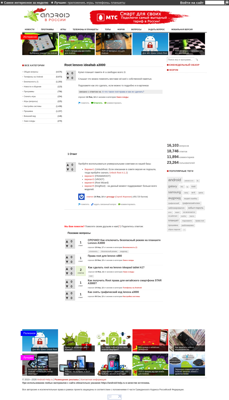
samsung (174, 192)
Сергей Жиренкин (124, 197)
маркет (177, 212)
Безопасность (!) (31, 82)
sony (186, 193)
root (90, 276)
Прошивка (28, 111)
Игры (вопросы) (31, 101)
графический (173, 203)
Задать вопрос (156, 29)
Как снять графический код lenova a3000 (113, 292)
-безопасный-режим (109, 251)
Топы (108, 29)
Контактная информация (93, 379)
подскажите (187, 221)
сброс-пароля (174, 229)
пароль (192, 216)
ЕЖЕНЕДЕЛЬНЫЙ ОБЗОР (184, 64)
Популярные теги (181, 171)
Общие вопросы (31, 72)
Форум (121, 29)
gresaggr (110, 197)
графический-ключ (191, 203)
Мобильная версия (182, 29)
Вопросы (136, 29)
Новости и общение (32, 87)
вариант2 (89, 176)
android (174, 180)
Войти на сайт (192, 2)
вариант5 (89, 186)
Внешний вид (30, 116)
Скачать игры (30, 96)
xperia (201, 193)
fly (197, 181)
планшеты (118, 2)
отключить (93, 251)
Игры (63, 29)
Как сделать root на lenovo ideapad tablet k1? (116, 267)
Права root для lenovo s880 (105, 256)
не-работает (172, 216)
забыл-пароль (195, 208)
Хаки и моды (29, 121)
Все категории (34, 65)
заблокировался (176, 208)
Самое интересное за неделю (26, 2)
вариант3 (89, 179)
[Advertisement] (91, 127)
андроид (123, 251)
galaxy (172, 186)
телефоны (102, 2)
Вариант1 (89, 169)
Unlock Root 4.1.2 (118, 172)
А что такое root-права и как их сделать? (123, 91)
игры (90, 2)
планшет (173, 220)
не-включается (189, 212)
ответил (90, 197)
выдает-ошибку (190, 198)
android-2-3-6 (189, 181)
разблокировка (188, 225)
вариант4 (89, 182)
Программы (47, 29)
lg (187, 187)
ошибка (183, 216)
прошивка (173, 225)
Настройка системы (32, 106)
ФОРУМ (173, 70)
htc (182, 186)
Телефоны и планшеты (85, 29)
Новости (29, 29)
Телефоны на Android (33, 77)
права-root (199, 221)
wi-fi (193, 193)
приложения (76, 2)
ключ (170, 212)
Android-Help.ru (45, 379)
